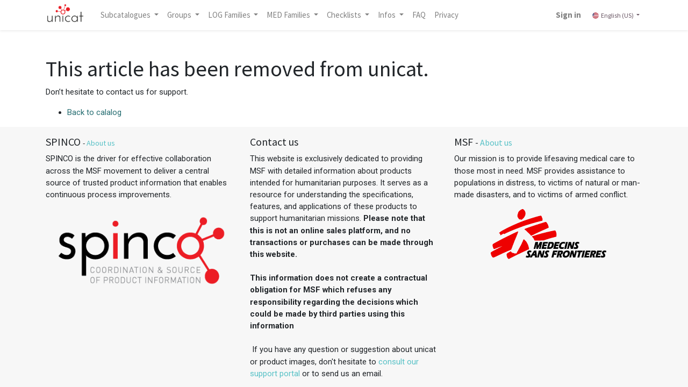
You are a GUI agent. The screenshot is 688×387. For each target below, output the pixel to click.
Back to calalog (94, 112)
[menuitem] (419, 15)
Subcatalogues (126, 15)
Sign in (568, 15)
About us (101, 143)
